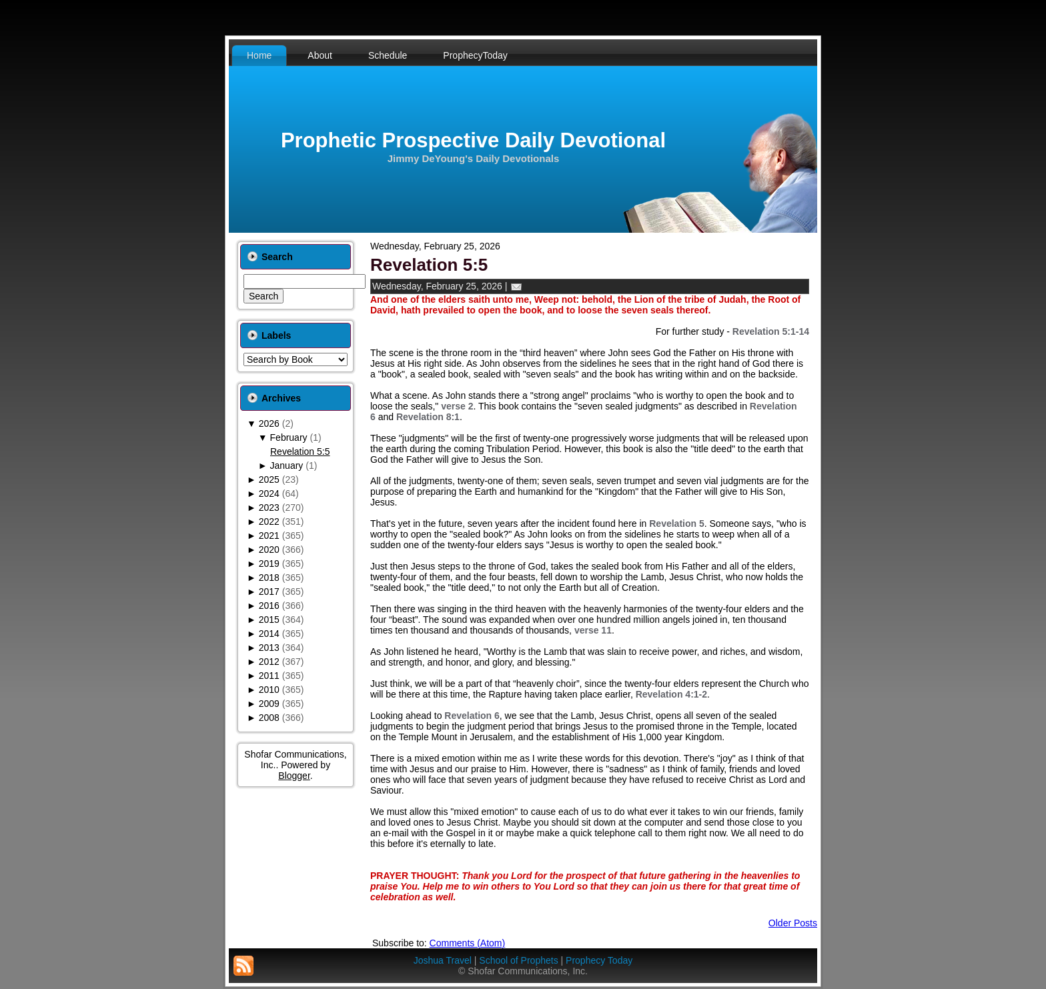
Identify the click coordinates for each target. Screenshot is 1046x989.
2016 (269, 605)
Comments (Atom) (468, 943)
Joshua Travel (443, 960)
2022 (269, 521)
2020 (269, 549)
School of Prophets (518, 960)
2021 (269, 535)
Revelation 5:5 (300, 451)
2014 (269, 633)
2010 (269, 689)
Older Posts (792, 923)
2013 (269, 647)
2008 (269, 717)
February (289, 437)
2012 (269, 661)
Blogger (294, 775)
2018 (269, 577)
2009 (269, 703)
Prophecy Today (599, 960)
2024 (269, 493)
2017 (269, 591)
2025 (269, 479)
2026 (269, 423)
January (287, 465)
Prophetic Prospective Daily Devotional (473, 140)
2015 (269, 619)
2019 (269, 563)
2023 (269, 507)
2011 (269, 675)
